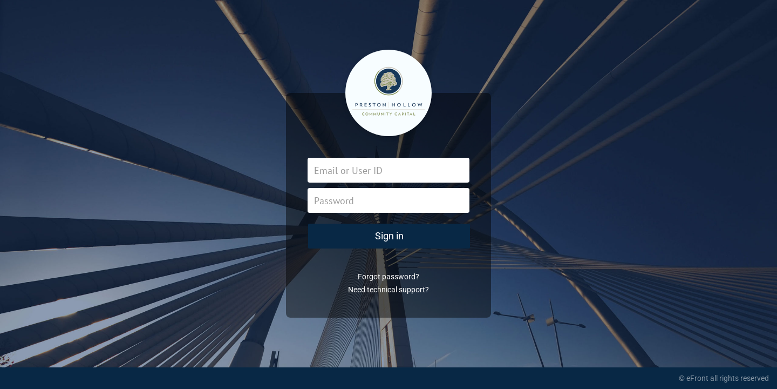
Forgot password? (388, 276)
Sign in (389, 236)
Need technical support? (388, 289)
